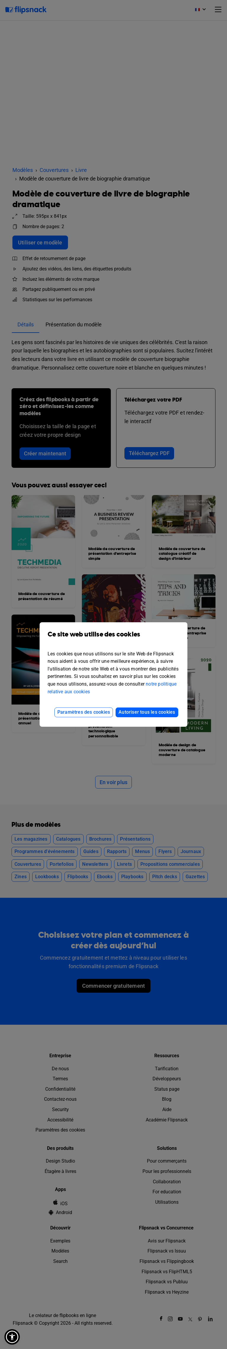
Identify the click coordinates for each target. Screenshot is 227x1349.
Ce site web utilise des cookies (113, 638)
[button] (12, 1337)
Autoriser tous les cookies (147, 712)
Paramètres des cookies (83, 712)
